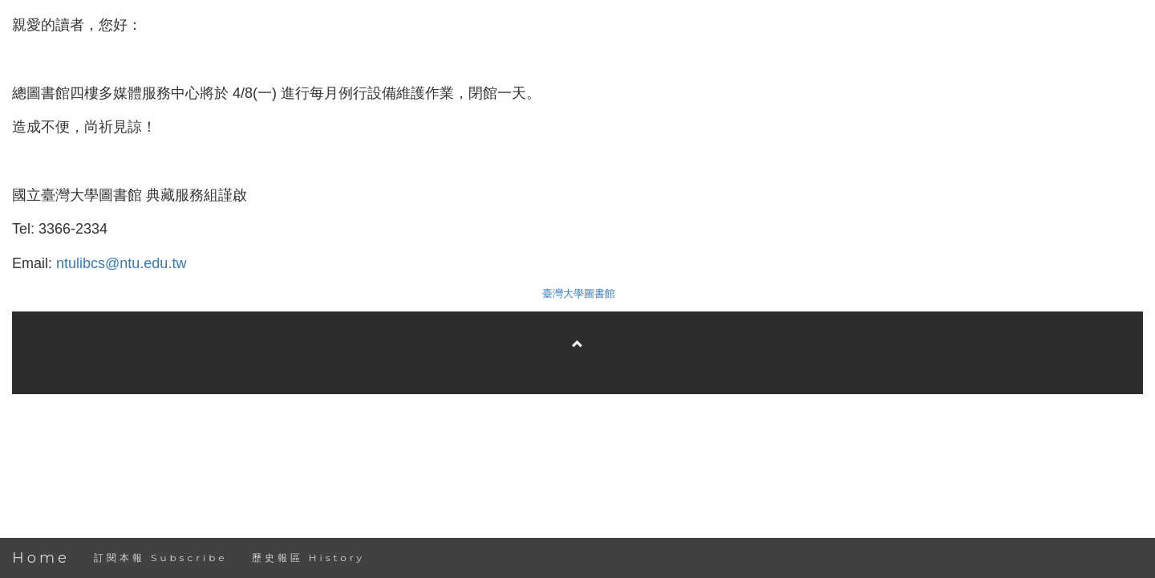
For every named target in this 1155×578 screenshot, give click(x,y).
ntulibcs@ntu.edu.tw (121, 263)
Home (41, 558)
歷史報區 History (308, 558)
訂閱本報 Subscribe (161, 558)
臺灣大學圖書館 (578, 293)
